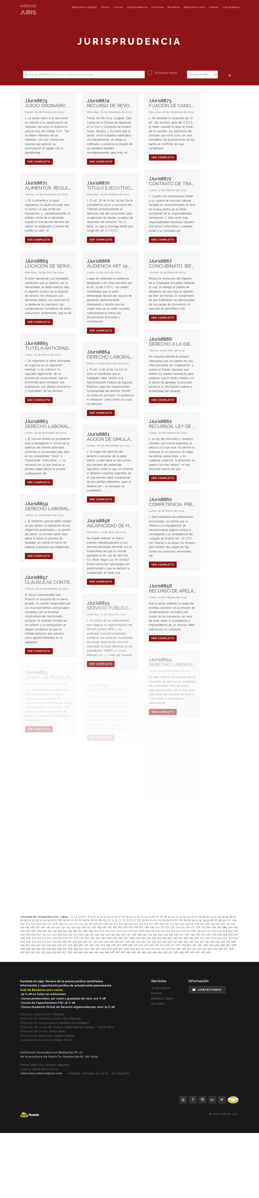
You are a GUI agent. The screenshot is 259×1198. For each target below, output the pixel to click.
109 (61, 923)
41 (211, 916)
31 (173, 916)
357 (64, 945)
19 (127, 916)
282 (98, 938)
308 (22, 941)
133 (182, 923)
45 (226, 916)
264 (219, 934)
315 (59, 941)
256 (176, 934)
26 (153, 916)
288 (132, 938)
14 (108, 916)
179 (203, 927)
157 (89, 927)
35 (188, 916)
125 (141, 923)
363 (97, 945)
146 (32, 927)
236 (70, 934)
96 (212, 920)
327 (122, 941)
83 (159, 920)
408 (126, 948)
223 (219, 930)
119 (110, 923)
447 (117, 952)
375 (162, 945)
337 (175, 941)
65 (88, 920)
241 (97, 934)
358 (70, 945)
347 (228, 941)
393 (44, 948)
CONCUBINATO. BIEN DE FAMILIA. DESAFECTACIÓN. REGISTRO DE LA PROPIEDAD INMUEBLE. (172, 264)
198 (85, 930)
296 (175, 938)
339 (186, 941)
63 (80, 920)
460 (187, 952)
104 (33, 923)
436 (59, 952)
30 (169, 916)
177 (193, 927)
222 (214, 930)
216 (183, 930)
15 (112, 916)
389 (22, 948)
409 (132, 948)
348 (233, 941)
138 (207, 923)
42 (215, 916)
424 (210, 948)
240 (91, 934)
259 (192, 934)
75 (127, 920)
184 (230, 927)
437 (64, 952)
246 (123, 934)
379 (183, 945)
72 (116, 920)
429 (22, 952)
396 (59, 948)
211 (158, 930)
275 (60, 938)
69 (104, 920)
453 (149, 952)
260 (197, 934)
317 (69, 941)
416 (168, 948)
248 (133, 934)
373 (151, 945)
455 (160, 952)
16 (115, 916)
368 (124, 945)
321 (90, 941)
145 (27, 927)
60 (68, 920)
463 (203, 952)
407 (121, 948)
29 (165, 916)
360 (80, 945)
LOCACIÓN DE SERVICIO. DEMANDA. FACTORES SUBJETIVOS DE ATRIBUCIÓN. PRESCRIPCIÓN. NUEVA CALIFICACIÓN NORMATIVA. (48, 264)
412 (148, 948)
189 (39, 930)
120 (115, 923)
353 (43, 945)
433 (43, 952)
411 (143, 948)
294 (164, 938)
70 (108, 920)
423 (205, 948)
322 (96, 941)
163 (120, 927)
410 (138, 948)
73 (120, 920)
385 (216, 945)
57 (56, 920)
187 (28, 930)
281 (92, 938)
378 (177, 945)
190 (44, 930)
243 (107, 934)
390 (28, 948)
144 (22, 927)
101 (234, 920)
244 (112, 934)
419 (184, 948)
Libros (105, 7)
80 (147, 920)
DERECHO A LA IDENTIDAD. (172, 342)
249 (139, 934)
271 (39, 938)
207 (135, 930)
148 (42, 927)
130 (166, 923)
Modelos (174, 7)
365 (108, 945)
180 (208, 927)
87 (176, 920)
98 (220, 920)
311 (39, 941)
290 (143, 938)
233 (54, 934)
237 (75, 934)
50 (29, 920)
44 (223, 916)
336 (169, 941)
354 (48, 945)
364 (102, 945)
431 (33, 952)
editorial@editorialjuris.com (41, 1073)
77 (135, 920)
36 (192, 916)
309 (28, 941)
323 (101, 941)
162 (115, 927)
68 (100, 920)
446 (112, 952)
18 (123, 916)
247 (128, 934)
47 (234, 916)
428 (231, 948)
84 (164, 920)
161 (110, 927)
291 (149, 938)
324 (106, 941)
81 (151, 920)
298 (185, 938)
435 (54, 952)
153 (68, 927)
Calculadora (231, 7)
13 (105, 916)
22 (138, 916)
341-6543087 (120, 1073)
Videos (214, 7)
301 (202, 938)
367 (119, 945)
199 (90, 930)
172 (167, 927)
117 (100, 923)
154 (73, 927)
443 (96, 952)
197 (80, 930)
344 (212, 941)
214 (173, 930)
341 (197, 941)
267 (236, 934)
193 (60, 930)
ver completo (38, 161)
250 (144, 934)
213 (168, 930)
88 (181, 920)
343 (207, 941)
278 (75, 938)
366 (113, 945)
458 (176, 952)
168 (146, 927)
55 (48, 920)
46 (230, 916)
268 (22, 938)
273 (49, 938)
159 (99, 927)
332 (149, 941)
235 (65, 934)
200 (96, 930)
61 (72, 920)
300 (196, 938)
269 (28, 938)
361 (86, 945)
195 (70, 930)
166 (136, 927)
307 (236, 938)
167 (141, 927)
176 (187, 927)
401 (87, 948)
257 (181, 934)
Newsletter (158, 1003)
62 (76, 920)
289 (137, 938)
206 (129, 930)
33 (180, 916)
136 (197, 923)
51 (33, 920)
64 (84, 920)
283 (103, 938)
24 (145, 916)
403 (98, 948)
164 (125, 927)
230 (38, 934)
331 (144, 941)
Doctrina (158, 7)
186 (22, 930)
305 (224, 938)
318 (75, 941)
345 (217, 941)
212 (163, 930)
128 (156, 923)
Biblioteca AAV (194, 7)
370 (135, 945)
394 (49, 948)
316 (64, 941)
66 (92, 920)
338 (180, 941)
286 (120, 938)
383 (205, 945)
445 (107, 952)
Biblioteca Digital (84, 7)
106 (44, 923)
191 (50, 930)
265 (225, 934)
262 (208, 934)
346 (223, 941)
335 (164, 941)
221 (209, 930)
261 (203, 934)
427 (226, 948)
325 (111, 941)
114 (86, 923)
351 (33, 945)
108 (55, 923)
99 (224, 920)
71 (112, 920)
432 (38, 952)
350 (27, 945)
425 (215, 948)
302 (208, 938)
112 (76, 923)
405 (109, 948)
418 (178, 948)
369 (130, 945)
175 (182, 927)
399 (76, 948)
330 (138, 941)
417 (173, 948)
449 (128, 952)
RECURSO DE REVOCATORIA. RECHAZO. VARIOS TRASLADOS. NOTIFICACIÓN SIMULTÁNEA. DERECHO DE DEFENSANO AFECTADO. (110, 103)
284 (109, 938)
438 (70, 952)
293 (159, 938)
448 (123, 952)
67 (96, 920)
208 (141, 930)
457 (170, 952)
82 (155, 920)
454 (155, 952)
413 (153, 948)
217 (188, 930)
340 (191, 941)
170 (157, 927)
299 (191, 938)
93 (200, 920)
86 (172, 920)
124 (136, 923)
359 (75, 945)
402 (92, 948)
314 (54, 941)
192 (55, 930)
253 (160, 934)
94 (204, 920)
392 (38, 948)
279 (81, 938)
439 (75, 952)
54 (44, 920)
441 (86, 952)
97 (216, 920)
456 (165, 952)
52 (37, 920)
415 (163, 948)
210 (152, 930)
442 (91, 952)
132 (177, 923)
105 (38, 923)
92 (196, 920)
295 (169, 938)
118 (105, 923)
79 (143, 920)
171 (163, 927)
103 (28, 923)
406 (115, 948)
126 (146, 923)
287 (126, 938)
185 (235, 927)
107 (49, 923)
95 (208, 920)
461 (192, 952)
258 (187, 934)
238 (80, 934)
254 (165, 934)
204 (118, 930)
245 (118, 934)
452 (144, 952)
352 (38, 945)
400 (81, 948)
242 (102, 934)
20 (131, 916)
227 (22, 934)
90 (189, 920)
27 (157, 916)
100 (228, 920)
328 (127, 941)
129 (161, 923)
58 (60, 920)
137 (202, 923)
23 (142, 916)
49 (25, 920)
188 (33, 930)
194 (65, 930)
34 (184, 916)
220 (204, 930)
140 (218, 923)
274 (55, 938)
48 (21, 920)
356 (59, 945)
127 (151, 923)
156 (83, 927)
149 (48, 927)
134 (187, 923)
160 (104, 927)
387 (228, 945)
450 (133, 952)
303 (213, 938)
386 (222, 945)
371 (141, 945)
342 (202, 941)
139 (212, 923)
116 (95, 923)
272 (44, 938)
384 (211, 945)
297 (180, 938)
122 (126, 923)
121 (121, 923)
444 (102, 952)
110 (66, 923)
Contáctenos (207, 989)
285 (114, 938)
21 (134, 916)
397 (65, 948)
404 (103, 948)
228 (27, 934)
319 (80, 941)
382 (200, 945)
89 (185, 920)
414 (158, 948)
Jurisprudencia (137, 7)
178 (198, 927)
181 (214, 927)
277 (70, 938)
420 (189, 948)
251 (150, 934)
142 (228, 923)
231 (44, 934)
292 (154, 938)
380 (188, 945)
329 (133, 941)
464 (208, 952)
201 (102, 930)
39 (204, 916)
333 (154, 941)
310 (34, 941)
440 (80, 952)
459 (181, 952)
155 (78, 927)
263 (214, 934)
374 (156, 945)
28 (161, 916)
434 (48, 952)
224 (225, 930)
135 (192, 923)
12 (101, 916)
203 (113, 930)
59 (64, 920)
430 (27, 952)
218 (193, 930)
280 (86, 938)
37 (196, 916)
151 (58, 927)
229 (33, 934)
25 (149, 916)
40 (208, 916)
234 (59, 934)
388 (234, 945)
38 (200, 916)
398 (70, 948)
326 (117, 941)
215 (178, 930)
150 (53, 927)
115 (90, 923)
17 (119, 916)
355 (54, 945)
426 (220, 948)
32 (177, 916)
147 (37, 927)
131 (172, 923)
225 (230, 930)
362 (91, 945)
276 (65, 938)
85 (168, 920)
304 (219, 938)
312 (44, 941)
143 (233, 923)
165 (130, 927)
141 (223, 923)
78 (139, 920)
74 (123, 920)
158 (94, 927)
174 (178, 927)
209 (147, 930)
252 (155, 934)
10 (94, 916)
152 (63, 927)
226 (235, 930)
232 (49, 934)
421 (194, 948)
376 (167, 945)
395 (54, 948)
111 (71, 923)
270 (33, 938)
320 (85, 941)
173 (172, 927)
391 (33, 948)
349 (22, 945)
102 (22, 923)
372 (146, 945)
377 (172, 945)
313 (49, 941)
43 (219, 916)
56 (52, 920)
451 (139, 952)
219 (198, 930)
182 (219, 927)
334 (159, 941)
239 (86, 934)
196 (75, 930)
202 (107, 930)
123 (131, 923)
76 (131, 920)
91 (193, 920)
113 (81, 923)
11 (98, 916)
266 (230, 934)
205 (124, 930)
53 (41, 920)
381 (194, 945)
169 (152, 927)
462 (197, 952)
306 (230, 938)
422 (199, 948)
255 (171, 934)
